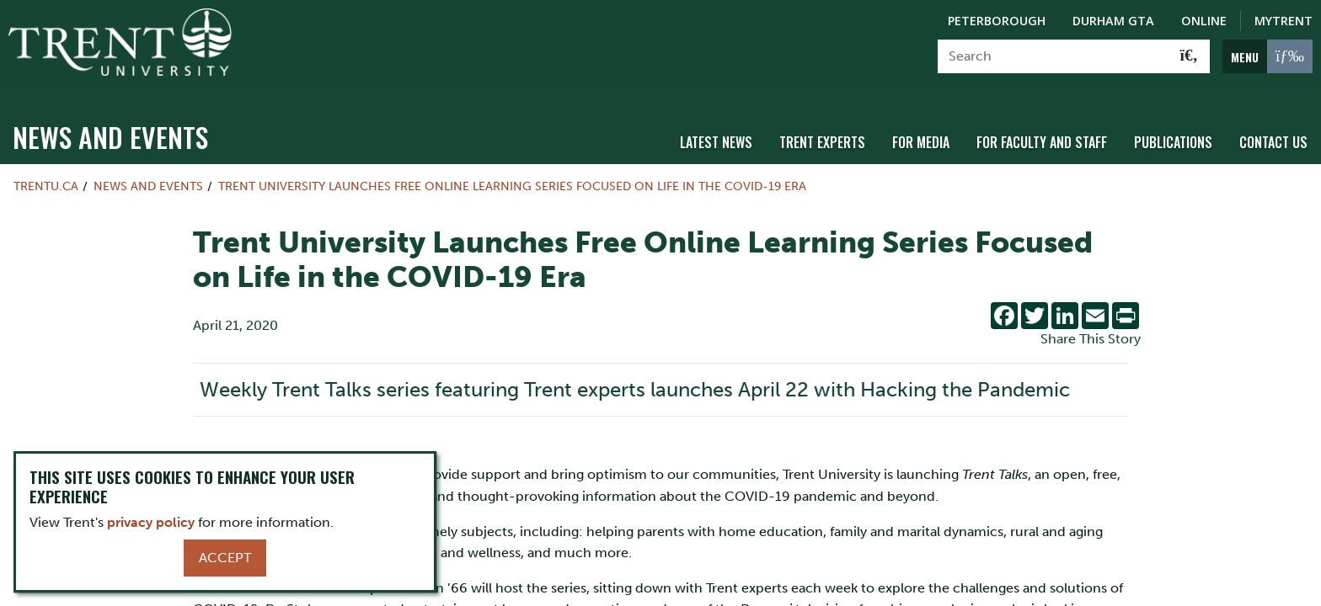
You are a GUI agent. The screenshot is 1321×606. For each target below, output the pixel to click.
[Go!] (1189, 56)
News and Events (110, 124)
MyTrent (1283, 21)
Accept (225, 558)
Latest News (716, 129)
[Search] (1053, 56)
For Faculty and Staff (1041, 129)
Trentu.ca (45, 173)
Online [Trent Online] (1204, 21)
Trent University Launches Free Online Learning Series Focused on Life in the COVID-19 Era (514, 173)
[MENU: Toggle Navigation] (1267, 56)
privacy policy (151, 522)
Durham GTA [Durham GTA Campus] (1113, 21)
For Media (920, 129)
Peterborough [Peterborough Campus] (997, 21)
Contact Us (1273, 129)
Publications (1173, 129)
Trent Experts (822, 129)
